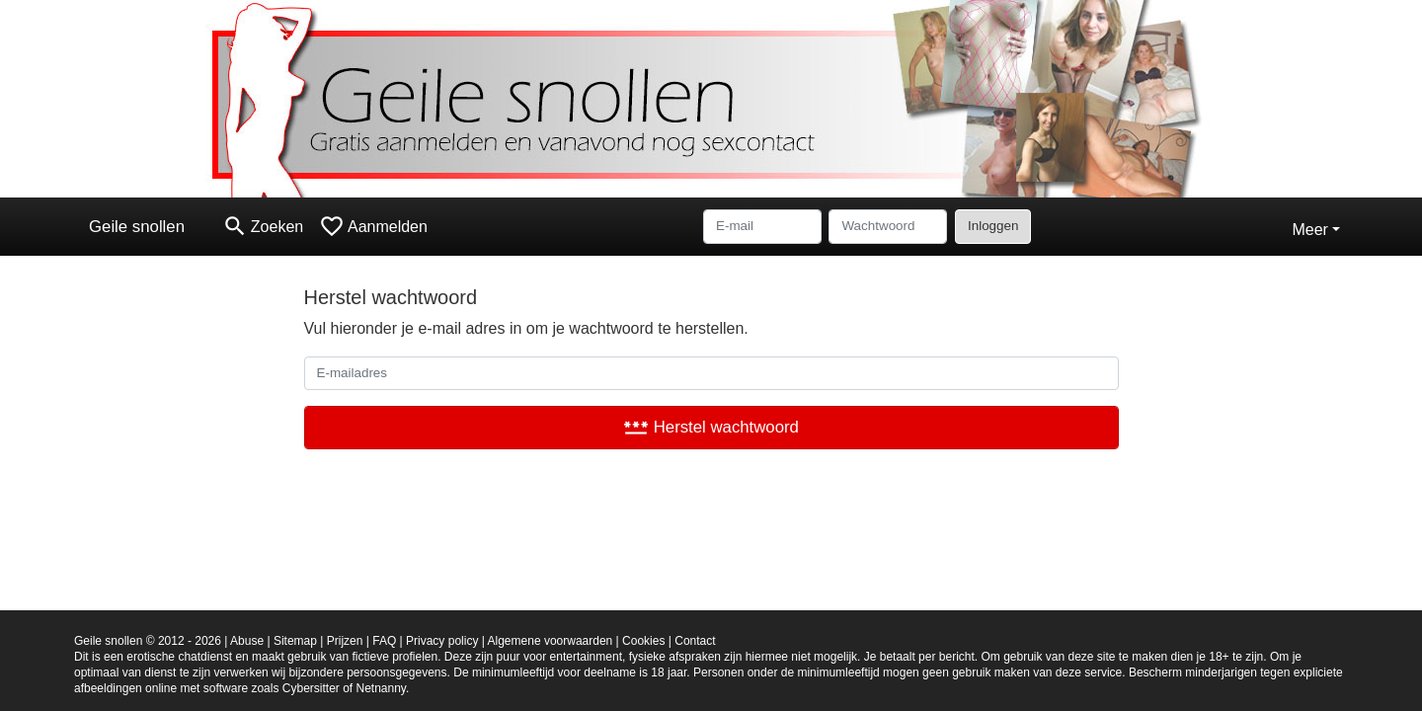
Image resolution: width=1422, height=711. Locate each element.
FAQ (384, 641)
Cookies (643, 641)
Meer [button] (1309, 229)
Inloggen (993, 225)
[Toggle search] (262, 227)
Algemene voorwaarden (550, 641)
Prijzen (345, 641)
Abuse (247, 641)
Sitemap (295, 641)
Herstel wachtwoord (711, 427)
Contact (694, 641)
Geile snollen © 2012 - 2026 (147, 641)
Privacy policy (442, 641)
